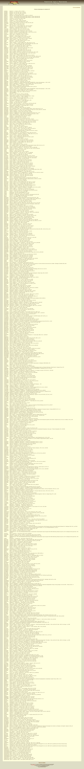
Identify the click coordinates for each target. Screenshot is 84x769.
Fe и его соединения (76, 7)
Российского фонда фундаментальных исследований (46, 764)
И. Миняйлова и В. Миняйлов (45, 765)
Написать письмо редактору (42, 766)
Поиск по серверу (42, 762)
